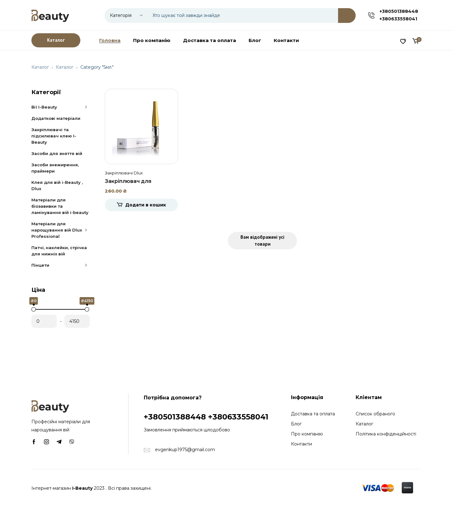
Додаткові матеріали (55, 118)
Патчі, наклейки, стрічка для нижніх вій (59, 250)
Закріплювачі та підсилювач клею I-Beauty (53, 136)
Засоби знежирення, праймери (55, 167)
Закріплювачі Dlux (124, 172)
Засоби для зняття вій (56, 153)
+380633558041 (398, 19)
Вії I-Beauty (60, 107)
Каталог (40, 67)
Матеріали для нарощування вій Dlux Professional (60, 230)
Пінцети (60, 265)
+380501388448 (398, 11)
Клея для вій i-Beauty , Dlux (57, 185)
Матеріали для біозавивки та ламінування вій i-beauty (60, 206)
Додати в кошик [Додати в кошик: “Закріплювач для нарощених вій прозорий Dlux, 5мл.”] (145, 205)
